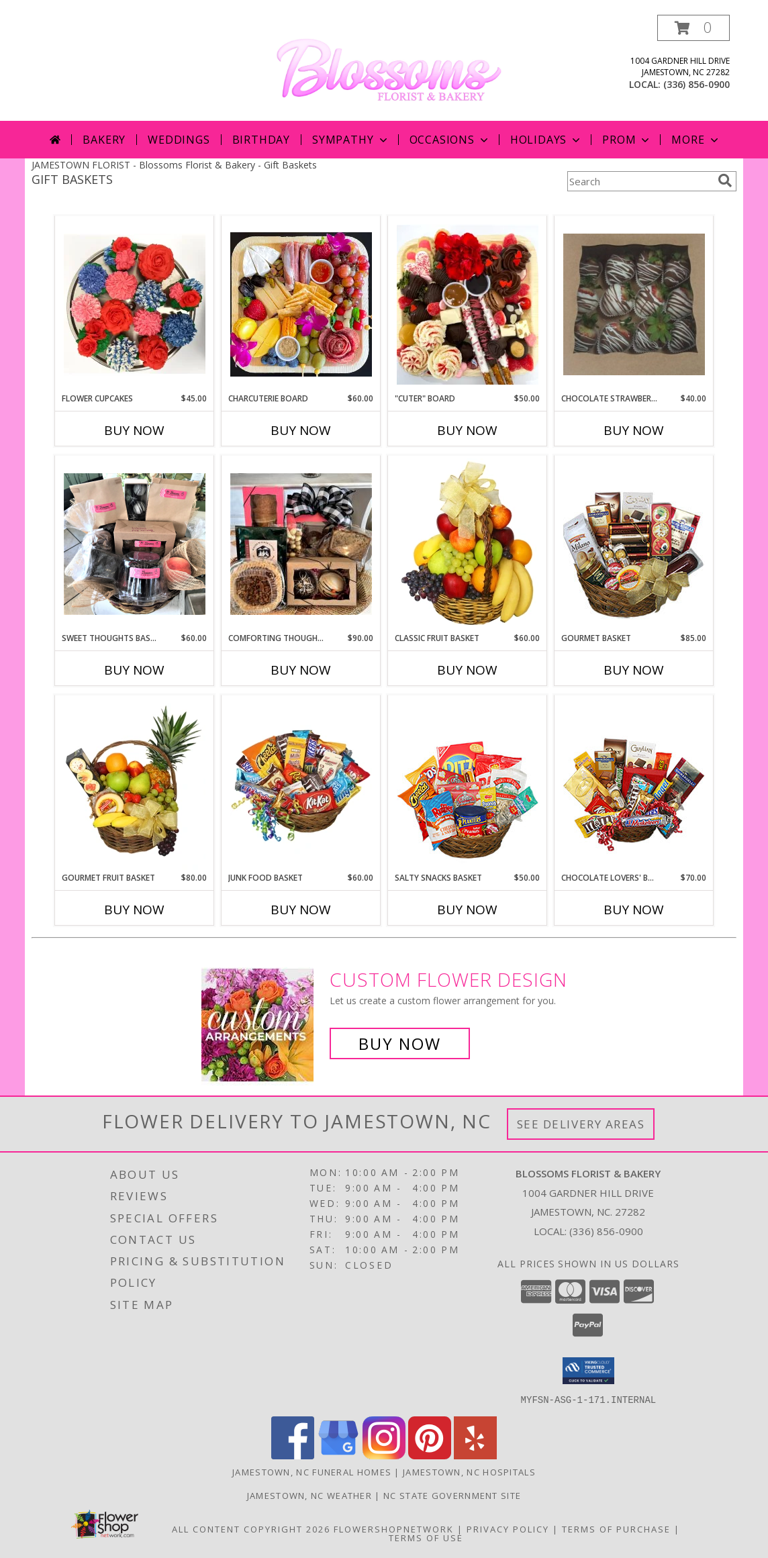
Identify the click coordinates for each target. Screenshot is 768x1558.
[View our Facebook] (292, 1455)
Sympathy (350, 139)
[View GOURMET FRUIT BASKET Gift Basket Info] (134, 784)
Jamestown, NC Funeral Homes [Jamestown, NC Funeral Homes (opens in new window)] (311, 1471)
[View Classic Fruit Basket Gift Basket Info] (467, 544)
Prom (627, 139)
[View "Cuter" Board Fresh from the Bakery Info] (467, 304)
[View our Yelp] (475, 1455)
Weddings (178, 139)
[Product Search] (640, 181)
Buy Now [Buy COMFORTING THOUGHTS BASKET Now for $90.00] (301, 670)
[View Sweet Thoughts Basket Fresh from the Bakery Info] (134, 544)
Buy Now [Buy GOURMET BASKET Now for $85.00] (634, 670)
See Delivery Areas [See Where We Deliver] (581, 1124)
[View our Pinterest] (429, 1455)
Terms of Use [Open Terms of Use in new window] (426, 1537)
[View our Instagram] (384, 1455)
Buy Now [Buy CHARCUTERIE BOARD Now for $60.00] (301, 430)
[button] (693, 28)
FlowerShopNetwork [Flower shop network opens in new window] (394, 1528)
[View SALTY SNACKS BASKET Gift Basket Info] (467, 784)
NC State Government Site (452, 1495)
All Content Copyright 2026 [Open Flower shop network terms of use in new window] (251, 1528)
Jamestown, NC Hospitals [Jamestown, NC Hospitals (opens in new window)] (469, 1471)
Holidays (546, 139)
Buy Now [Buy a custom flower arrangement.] (399, 1043)
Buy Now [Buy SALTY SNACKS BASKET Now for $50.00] (467, 909)
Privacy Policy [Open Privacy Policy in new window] (508, 1528)
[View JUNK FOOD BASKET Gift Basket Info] (301, 784)
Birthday (261, 139)
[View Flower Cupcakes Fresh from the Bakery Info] (134, 305)
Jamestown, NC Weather (309, 1495)
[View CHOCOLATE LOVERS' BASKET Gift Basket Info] (634, 784)
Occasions (450, 139)
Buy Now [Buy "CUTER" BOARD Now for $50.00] (467, 430)
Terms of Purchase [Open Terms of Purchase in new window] (616, 1528)
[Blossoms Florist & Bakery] (389, 66)
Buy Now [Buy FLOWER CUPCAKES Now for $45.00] (134, 430)
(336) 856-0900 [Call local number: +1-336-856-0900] (696, 84)
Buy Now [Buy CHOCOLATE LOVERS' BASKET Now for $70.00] (634, 909)
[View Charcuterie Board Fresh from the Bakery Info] (301, 304)
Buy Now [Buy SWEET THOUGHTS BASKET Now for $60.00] (134, 670)
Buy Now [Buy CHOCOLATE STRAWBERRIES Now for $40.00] (634, 430)
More (695, 139)
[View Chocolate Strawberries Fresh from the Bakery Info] (634, 304)
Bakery (104, 139)
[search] (725, 180)
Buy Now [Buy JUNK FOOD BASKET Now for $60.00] (301, 909)
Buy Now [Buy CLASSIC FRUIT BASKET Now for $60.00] (467, 670)
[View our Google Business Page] (338, 1455)
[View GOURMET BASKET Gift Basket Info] (634, 544)
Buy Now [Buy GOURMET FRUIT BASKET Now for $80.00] (134, 909)
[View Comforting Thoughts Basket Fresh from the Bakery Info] (301, 544)
